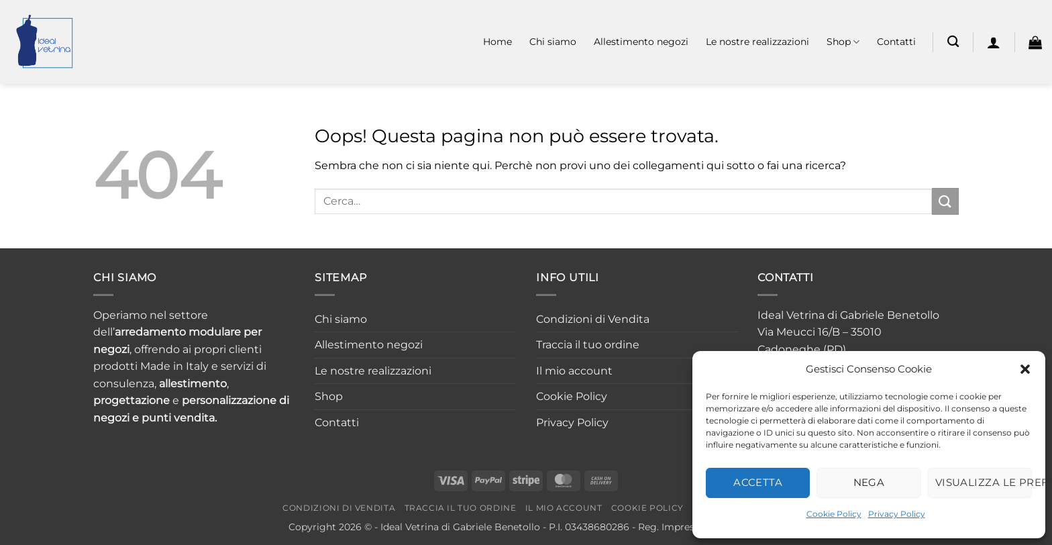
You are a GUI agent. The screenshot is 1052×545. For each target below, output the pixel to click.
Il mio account (574, 370)
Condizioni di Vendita (592, 319)
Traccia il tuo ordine (587, 344)
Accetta (757, 482)
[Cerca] (953, 42)
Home (497, 42)
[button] (1025, 369)
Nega (869, 482)
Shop (843, 42)
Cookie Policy (833, 514)
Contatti (896, 42)
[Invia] (945, 201)
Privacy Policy (896, 514)
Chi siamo (552, 42)
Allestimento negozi (641, 42)
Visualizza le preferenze (983, 482)
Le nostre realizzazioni (757, 42)
